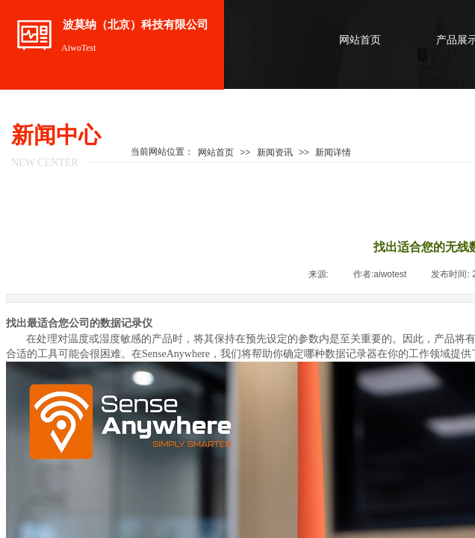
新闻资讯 (275, 152)
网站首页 (360, 40)
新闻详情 (333, 152)
